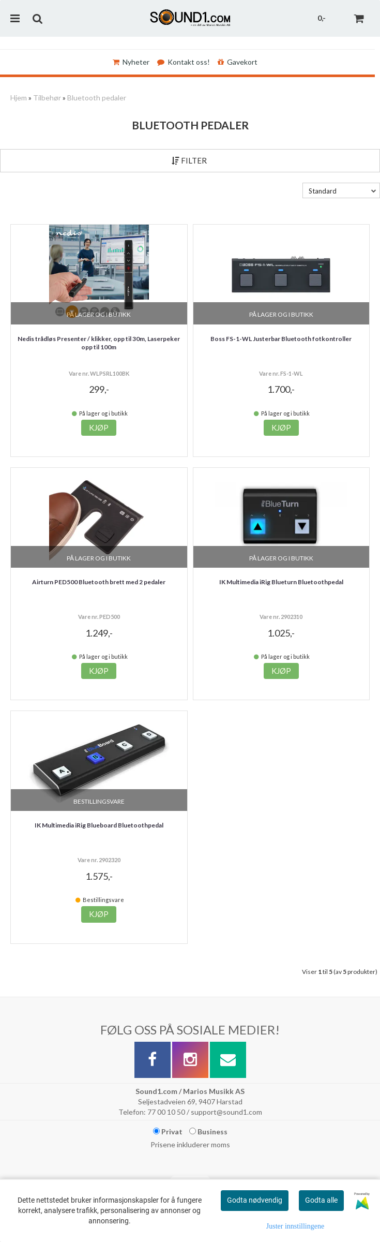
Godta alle (321, 1200)
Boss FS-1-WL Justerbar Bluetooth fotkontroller (281, 339)
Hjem (18, 97)
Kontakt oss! (183, 61)
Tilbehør (47, 97)
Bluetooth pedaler (96, 97)
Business (208, 1131)
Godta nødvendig (254, 1200)
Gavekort (237, 61)
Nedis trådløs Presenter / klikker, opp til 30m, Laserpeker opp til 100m (99, 343)
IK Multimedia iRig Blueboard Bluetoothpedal (99, 825)
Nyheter (131, 61)
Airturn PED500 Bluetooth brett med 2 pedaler (98, 582)
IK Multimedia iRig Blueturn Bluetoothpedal (281, 582)
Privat (168, 1131)
